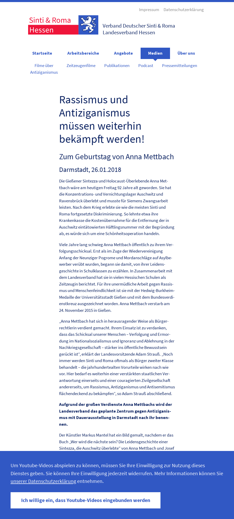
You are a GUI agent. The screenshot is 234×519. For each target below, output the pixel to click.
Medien (155, 53)
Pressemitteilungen (179, 65)
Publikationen (117, 65)
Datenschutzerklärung (184, 9)
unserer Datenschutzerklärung (43, 481)
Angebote (123, 53)
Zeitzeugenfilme (81, 65)
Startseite (42, 53)
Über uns (186, 53)
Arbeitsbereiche (83, 53)
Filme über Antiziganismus (44, 69)
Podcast (145, 65)
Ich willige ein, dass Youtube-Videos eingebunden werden (85, 500)
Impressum (149, 9)
